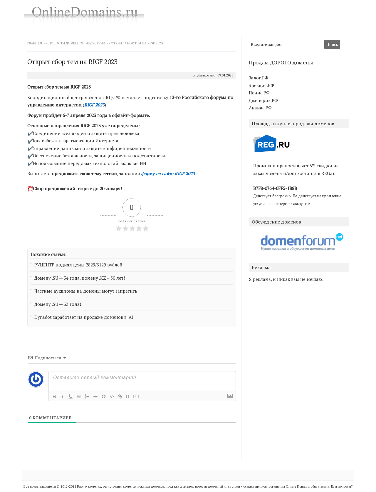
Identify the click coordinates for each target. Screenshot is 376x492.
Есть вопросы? (341, 486)
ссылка (248, 486)
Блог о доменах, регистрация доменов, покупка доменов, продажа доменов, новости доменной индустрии (158, 486)
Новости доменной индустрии (76, 43)
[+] (136, 396)
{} (128, 396)
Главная (35, 43)
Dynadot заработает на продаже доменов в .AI (83, 317)
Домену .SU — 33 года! (57, 304)
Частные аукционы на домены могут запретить (85, 291)
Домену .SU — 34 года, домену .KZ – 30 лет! (79, 278)
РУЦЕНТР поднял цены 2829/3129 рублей (78, 265)
